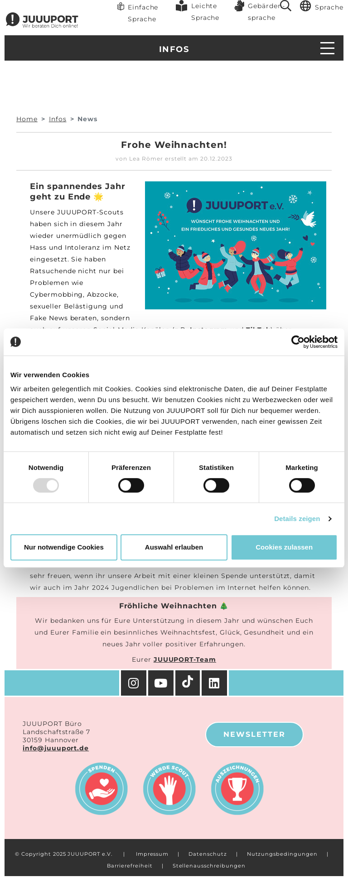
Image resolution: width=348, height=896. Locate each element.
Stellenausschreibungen (209, 866)
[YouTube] (161, 683)
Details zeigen (297, 518)
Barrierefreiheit (129, 866)
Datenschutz (207, 854)
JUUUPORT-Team (185, 659)
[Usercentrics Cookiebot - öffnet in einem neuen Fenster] (298, 342)
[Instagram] (133, 683)
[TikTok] (188, 683)
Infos (174, 49)
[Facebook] (215, 683)
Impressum (152, 854)
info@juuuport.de (56, 748)
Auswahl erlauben (174, 547)
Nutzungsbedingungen (282, 854)
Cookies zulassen (284, 547)
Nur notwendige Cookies (64, 547)
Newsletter (254, 734)
